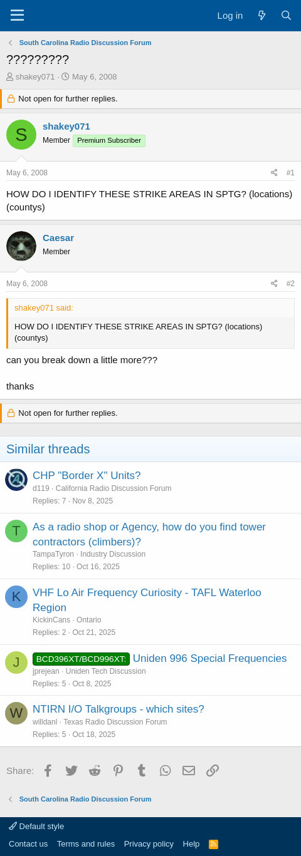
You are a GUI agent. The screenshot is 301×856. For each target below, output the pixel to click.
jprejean (46, 671)
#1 (291, 172)
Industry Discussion (112, 554)
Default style (36, 826)
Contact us (28, 843)
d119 (41, 488)
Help (191, 843)
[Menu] (17, 15)
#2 (291, 283)
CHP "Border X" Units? (86, 476)
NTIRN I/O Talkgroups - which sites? (118, 709)
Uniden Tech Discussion (106, 671)
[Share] (274, 173)
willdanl (45, 722)
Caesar (58, 237)
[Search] (286, 15)
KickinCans (51, 620)
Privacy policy (149, 843)
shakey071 (35, 76)
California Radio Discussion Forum (114, 488)
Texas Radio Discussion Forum (115, 722)
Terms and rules (86, 843)
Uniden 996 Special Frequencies (210, 658)
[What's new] (261, 15)
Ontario (89, 620)
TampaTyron (53, 554)
